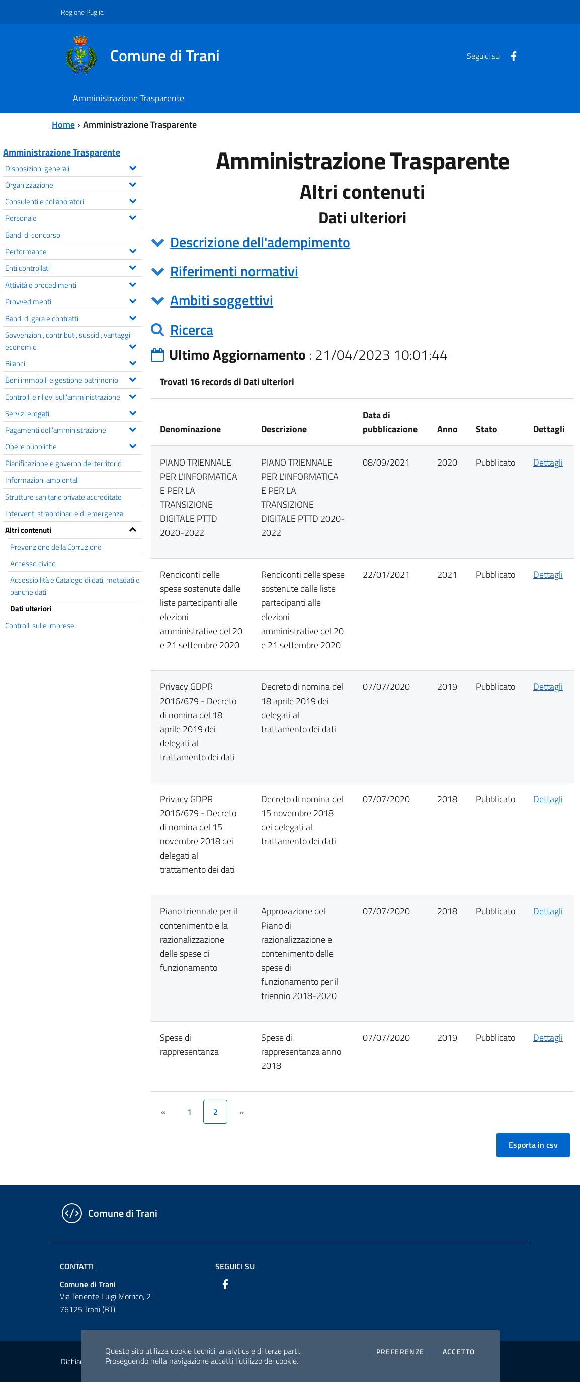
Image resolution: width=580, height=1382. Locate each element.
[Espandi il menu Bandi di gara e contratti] (132, 317)
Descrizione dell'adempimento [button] (260, 242)
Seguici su (235, 1266)
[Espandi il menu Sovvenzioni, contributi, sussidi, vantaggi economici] (132, 345)
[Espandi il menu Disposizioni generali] (132, 167)
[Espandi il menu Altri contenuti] (132, 528)
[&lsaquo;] (163, 1112)
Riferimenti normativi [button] (234, 271)
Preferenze (400, 1351)
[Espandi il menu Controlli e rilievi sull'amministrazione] (132, 395)
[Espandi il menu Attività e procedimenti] (132, 283)
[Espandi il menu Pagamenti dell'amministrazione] (132, 428)
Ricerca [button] (191, 329)
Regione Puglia (82, 12)
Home (63, 124)
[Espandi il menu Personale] (132, 216)
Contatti (77, 1266)
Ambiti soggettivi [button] (221, 300)
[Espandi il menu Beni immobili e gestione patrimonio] (132, 378)
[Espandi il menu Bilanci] (132, 362)
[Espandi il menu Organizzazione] (132, 183)
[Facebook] (510, 55)
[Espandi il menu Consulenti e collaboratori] (132, 200)
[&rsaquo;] (241, 1112)
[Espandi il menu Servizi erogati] (132, 412)
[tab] (362, 242)
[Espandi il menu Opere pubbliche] (132, 445)
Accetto (459, 1351)
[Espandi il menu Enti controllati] (132, 266)
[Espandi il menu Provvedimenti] (132, 300)
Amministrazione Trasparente (61, 152)
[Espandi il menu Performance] (132, 250)
